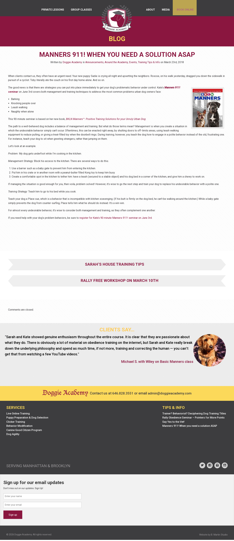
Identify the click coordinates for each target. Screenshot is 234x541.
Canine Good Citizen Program (24, 431)
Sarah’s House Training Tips (114, 265)
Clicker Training (15, 422)
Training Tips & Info (149, 63)
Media (163, 11)
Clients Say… (117, 330)
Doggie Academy (72, 63)
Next (226, 378)
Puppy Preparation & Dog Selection (27, 418)
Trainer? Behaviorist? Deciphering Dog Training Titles (194, 414)
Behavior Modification (19, 427)
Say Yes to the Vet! (173, 422)
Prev (7, 378)
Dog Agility (12, 435)
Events (133, 63)
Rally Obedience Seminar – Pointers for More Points (193, 418)
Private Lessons (53, 11)
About (145, 11)
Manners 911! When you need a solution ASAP (189, 427)
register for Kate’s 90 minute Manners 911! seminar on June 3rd (115, 218)
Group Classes (83, 11)
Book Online (183, 11)
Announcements (94, 63)
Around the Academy (116, 63)
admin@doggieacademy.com (171, 394)
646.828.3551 (121, 394)
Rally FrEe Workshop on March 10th (119, 281)
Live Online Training (18, 414)
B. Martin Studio (219, 535)
